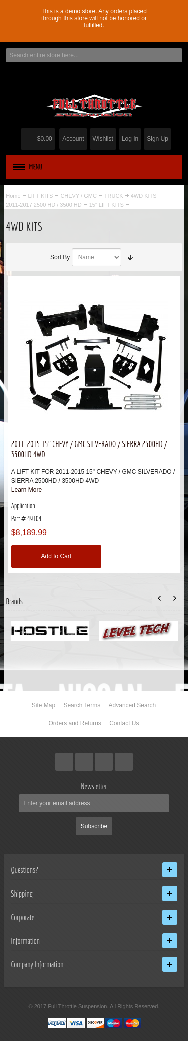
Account (73, 138)
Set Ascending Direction (130, 257)
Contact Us (124, 723)
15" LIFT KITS (106, 205)
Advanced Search (132, 705)
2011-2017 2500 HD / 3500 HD (43, 205)
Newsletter (94, 786)
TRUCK (113, 196)
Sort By (60, 257)
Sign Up (157, 138)
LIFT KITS (40, 196)
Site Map (43, 705)
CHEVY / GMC (78, 196)
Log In (130, 138)
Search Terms (81, 705)
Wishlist (103, 138)
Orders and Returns (74, 723)
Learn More (26, 489)
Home (13, 196)
